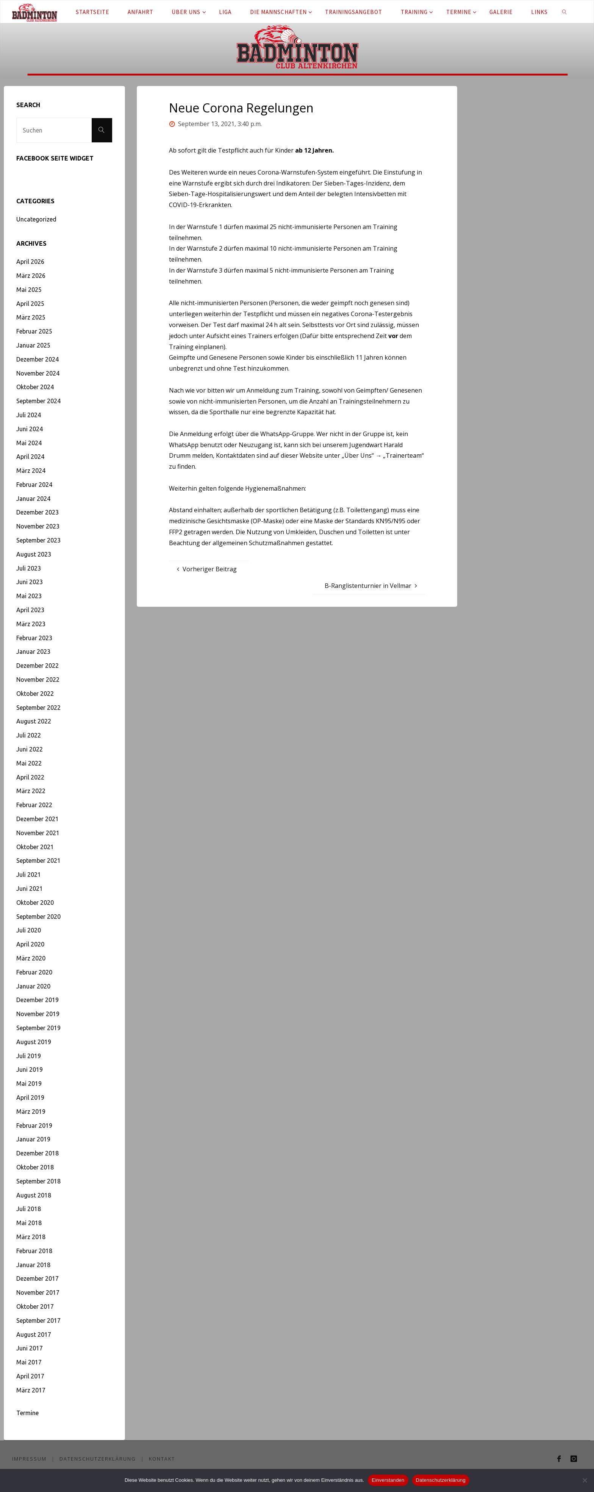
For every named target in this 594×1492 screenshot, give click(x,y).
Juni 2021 (29, 888)
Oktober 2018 (35, 1167)
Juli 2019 (28, 1055)
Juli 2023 (28, 568)
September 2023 (38, 540)
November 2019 (37, 1013)
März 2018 (30, 1236)
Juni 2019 (29, 1069)
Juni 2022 (29, 749)
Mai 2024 (29, 443)
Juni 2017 (29, 1348)
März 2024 (30, 470)
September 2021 (38, 860)
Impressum (29, 1458)
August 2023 (33, 554)
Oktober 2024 (35, 387)
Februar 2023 (34, 638)
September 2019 (38, 1027)
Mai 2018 (29, 1222)
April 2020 (30, 944)
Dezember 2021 (37, 818)
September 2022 (38, 707)
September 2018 (38, 1181)
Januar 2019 (33, 1139)
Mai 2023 (29, 595)
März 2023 (30, 623)
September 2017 (38, 1320)
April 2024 (30, 456)
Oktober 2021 (35, 846)
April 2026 (30, 261)
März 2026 (30, 275)
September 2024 (38, 401)
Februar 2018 (34, 1250)
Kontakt (162, 1458)
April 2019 (30, 1097)
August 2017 (33, 1334)
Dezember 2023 (37, 512)
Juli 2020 (28, 930)
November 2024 (37, 373)
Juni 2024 (29, 429)
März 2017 (30, 1390)
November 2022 (37, 679)
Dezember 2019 (37, 999)
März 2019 (30, 1111)
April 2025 (30, 303)
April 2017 (30, 1376)
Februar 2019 (34, 1125)
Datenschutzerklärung (98, 1458)
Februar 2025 (34, 331)
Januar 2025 (33, 345)
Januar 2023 (33, 651)
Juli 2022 (28, 735)
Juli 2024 (28, 415)
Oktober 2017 (35, 1306)
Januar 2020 (33, 986)
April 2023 (30, 609)
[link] (564, 11)
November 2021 (37, 832)
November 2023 (37, 526)
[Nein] (584, 1480)
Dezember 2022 (37, 665)
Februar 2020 (34, 972)
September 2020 (38, 916)
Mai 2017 (29, 1362)
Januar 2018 (33, 1264)
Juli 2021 (28, 874)
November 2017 (37, 1292)
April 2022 (30, 777)
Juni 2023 (29, 581)
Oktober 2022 (35, 693)
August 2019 (33, 1041)
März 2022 (30, 790)
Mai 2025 (29, 289)
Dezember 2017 (37, 1278)
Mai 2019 (29, 1083)
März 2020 (30, 958)
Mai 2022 (29, 763)
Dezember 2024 (37, 359)
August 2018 (33, 1195)
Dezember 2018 (37, 1153)
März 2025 (30, 317)
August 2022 (33, 721)
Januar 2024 (33, 498)
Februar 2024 (34, 484)
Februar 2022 (34, 804)
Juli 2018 (28, 1208)
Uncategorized (36, 219)
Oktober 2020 (35, 902)
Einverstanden (388, 1480)
